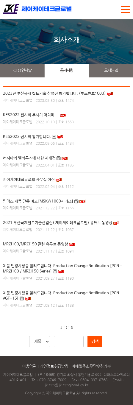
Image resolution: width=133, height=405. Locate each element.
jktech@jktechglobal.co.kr (66, 385)
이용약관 (29, 366)
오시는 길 (111, 70)
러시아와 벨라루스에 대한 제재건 (29, 158)
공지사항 (66, 70)
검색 (94, 341)
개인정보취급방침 (54, 366)
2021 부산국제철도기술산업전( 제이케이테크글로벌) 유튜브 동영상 (57, 223)
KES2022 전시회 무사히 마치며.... (31, 115)
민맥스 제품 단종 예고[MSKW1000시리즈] (38, 201)
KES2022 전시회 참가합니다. (27, 137)
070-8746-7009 (52, 380)
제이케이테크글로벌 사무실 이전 (29, 179)
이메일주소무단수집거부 (91, 366)
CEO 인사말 (22, 70)
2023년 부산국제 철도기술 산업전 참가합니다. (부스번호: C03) (54, 93)
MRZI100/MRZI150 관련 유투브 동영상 (35, 244)
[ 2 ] (67, 327)
